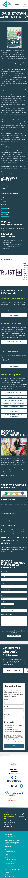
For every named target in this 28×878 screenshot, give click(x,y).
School (3, 607)
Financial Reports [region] (10, 851)
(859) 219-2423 (8, 826)
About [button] (7, 854)
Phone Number (6, 589)
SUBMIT (14, 745)
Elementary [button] (8, 871)
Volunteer (17, 670)
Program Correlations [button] (11, 844)
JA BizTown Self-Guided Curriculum (13, 244)
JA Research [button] (8, 861)
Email (3, 583)
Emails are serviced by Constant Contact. (14, 741)
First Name (4, 571)
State (2, 601)
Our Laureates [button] (9, 866)
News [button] (6, 865)
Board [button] (7, 857)
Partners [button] (8, 846)
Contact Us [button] (8, 824)
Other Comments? (6, 614)
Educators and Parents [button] (13, 840)
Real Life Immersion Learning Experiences (14, 410)
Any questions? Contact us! (10, 678)
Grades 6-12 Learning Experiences (14, 403)
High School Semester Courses (14, 406)
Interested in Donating (13, 729)
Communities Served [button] (11, 859)
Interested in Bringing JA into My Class (14, 726)
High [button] (6, 874)
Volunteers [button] (8, 834)
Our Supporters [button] (9, 850)
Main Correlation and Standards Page (14, 314)
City (2, 596)
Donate (7, 670)
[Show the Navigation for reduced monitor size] (25, 4)
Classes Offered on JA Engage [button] (14, 838)
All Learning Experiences (14, 397)
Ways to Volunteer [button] (10, 836)
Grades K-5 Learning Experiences (14, 400)
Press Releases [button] (9, 863)
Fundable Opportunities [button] (12, 848)
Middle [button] (7, 872)
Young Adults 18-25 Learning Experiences (14, 415)
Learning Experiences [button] (12, 869)
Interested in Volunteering (14, 731)
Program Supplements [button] (12, 842)
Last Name (4, 576)
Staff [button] (6, 856)
